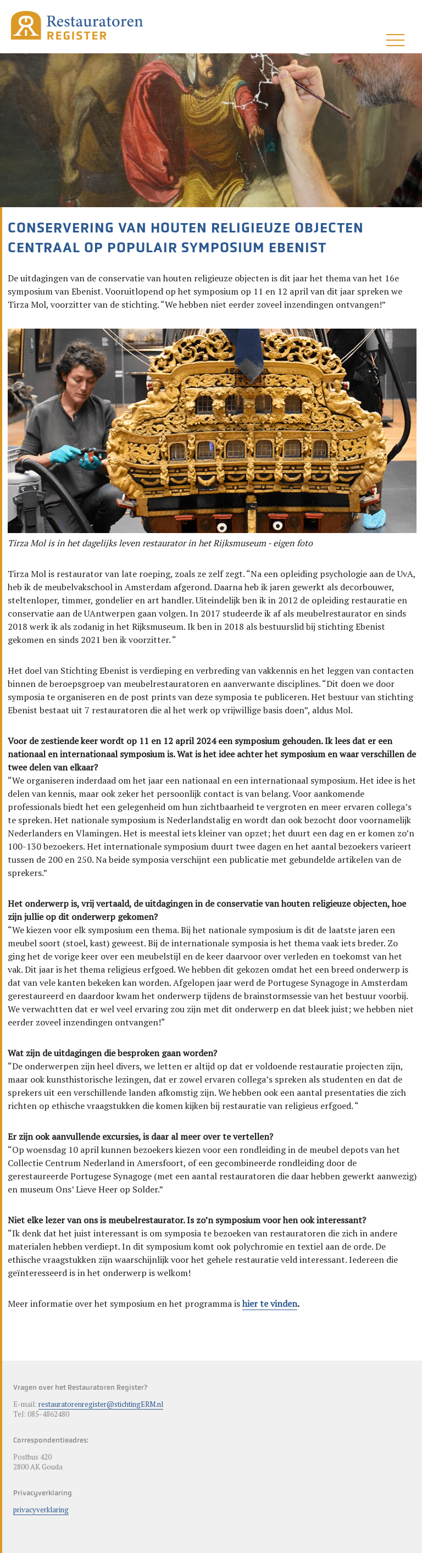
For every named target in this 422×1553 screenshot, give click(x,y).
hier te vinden (269, 1303)
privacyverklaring (41, 1510)
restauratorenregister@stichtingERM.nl (100, 1404)
